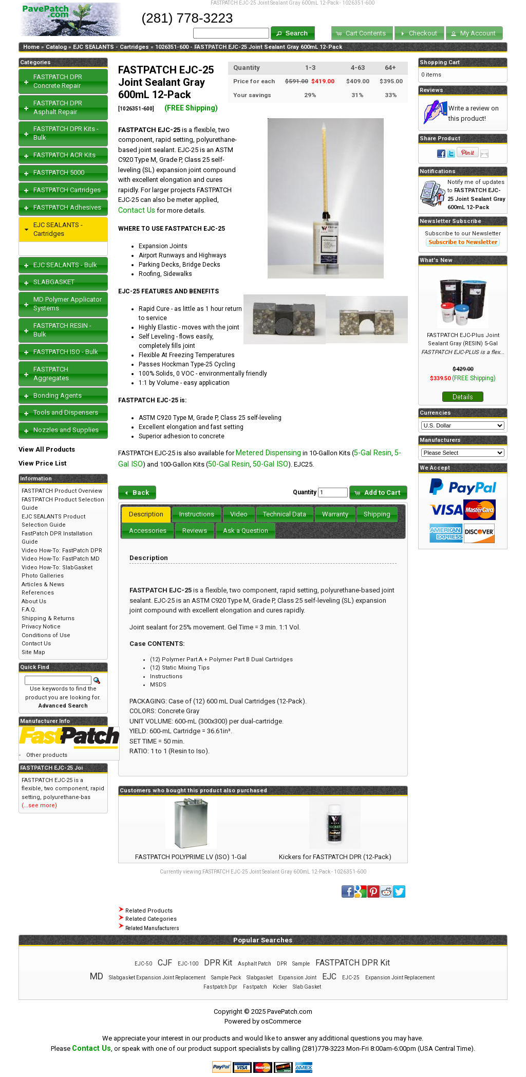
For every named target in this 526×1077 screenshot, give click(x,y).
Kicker (280, 987)
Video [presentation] (239, 514)
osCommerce (281, 1021)
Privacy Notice (41, 626)
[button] (293, 33)
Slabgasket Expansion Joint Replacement (157, 977)
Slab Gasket (307, 987)
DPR (282, 964)
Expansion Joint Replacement (400, 977)
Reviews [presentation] (194, 530)
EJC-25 (351, 977)
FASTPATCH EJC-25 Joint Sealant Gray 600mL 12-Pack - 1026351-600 (284, 872)
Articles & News (43, 584)
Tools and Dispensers (65, 412)
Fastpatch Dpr (220, 987)
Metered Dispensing (268, 453)
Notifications (438, 171)
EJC (329, 976)
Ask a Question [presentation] (245, 530)
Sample (301, 964)
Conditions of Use (46, 635)
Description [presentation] (146, 514)
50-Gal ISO (270, 464)
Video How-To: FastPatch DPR (62, 550)
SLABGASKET (53, 282)
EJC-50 (143, 964)
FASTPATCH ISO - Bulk (65, 352)
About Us (34, 601)
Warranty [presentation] (335, 514)
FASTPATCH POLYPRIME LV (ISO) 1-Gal (191, 857)
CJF (165, 963)
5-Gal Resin (372, 453)
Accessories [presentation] (147, 530)
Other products (46, 755)
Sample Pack (226, 977)
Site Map (33, 652)
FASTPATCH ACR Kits (64, 155)
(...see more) (39, 805)
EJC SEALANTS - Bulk (65, 265)
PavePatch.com (289, 1011)
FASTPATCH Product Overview (62, 491)
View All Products (46, 449)
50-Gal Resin (229, 464)
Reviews (431, 90)
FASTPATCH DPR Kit (352, 963)
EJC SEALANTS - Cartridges (111, 47)
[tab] (146, 515)
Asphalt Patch (254, 964)
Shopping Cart (440, 62)
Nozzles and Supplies (66, 430)
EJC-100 (188, 964)
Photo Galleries (43, 575)
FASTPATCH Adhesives (67, 207)
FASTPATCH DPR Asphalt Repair (57, 107)
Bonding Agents (57, 395)
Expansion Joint (297, 977)
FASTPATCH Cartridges (67, 190)
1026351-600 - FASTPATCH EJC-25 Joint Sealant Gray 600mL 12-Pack (248, 47)
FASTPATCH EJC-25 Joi (51, 768)
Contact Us (136, 210)
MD (96, 976)
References (38, 592)
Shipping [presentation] (377, 514)
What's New (436, 260)
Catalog (56, 47)
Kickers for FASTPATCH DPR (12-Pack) (335, 857)
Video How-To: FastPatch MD (61, 558)
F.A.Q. (29, 609)
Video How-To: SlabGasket (57, 567)
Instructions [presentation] (196, 514)
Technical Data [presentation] (284, 514)
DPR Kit (218, 963)
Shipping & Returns (48, 618)
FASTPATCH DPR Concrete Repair (57, 81)
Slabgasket (260, 977)
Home (31, 47)
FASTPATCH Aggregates (51, 373)
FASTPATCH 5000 (58, 172)
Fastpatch (255, 987)
